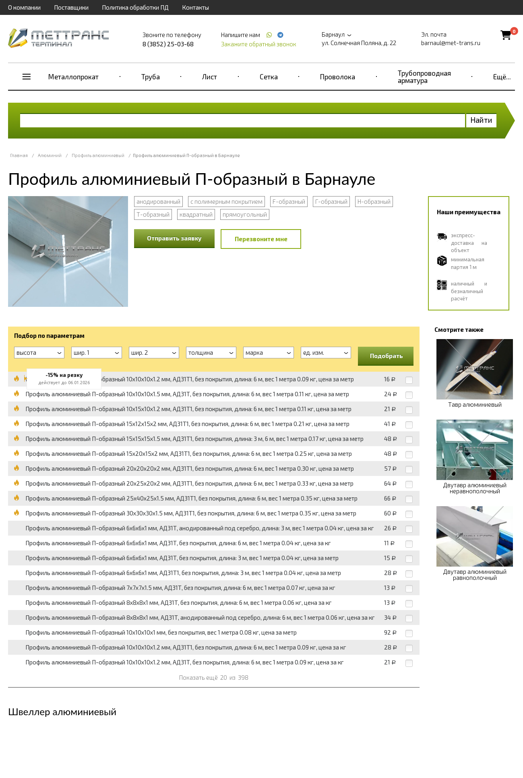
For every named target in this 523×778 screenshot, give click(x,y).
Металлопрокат (73, 76)
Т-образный (153, 214)
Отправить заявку (174, 238)
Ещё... (502, 76)
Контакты (195, 7)
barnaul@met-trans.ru (450, 42)
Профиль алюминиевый (98, 155)
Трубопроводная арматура (424, 76)
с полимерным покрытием (226, 201)
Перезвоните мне (261, 238)
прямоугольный (245, 214)
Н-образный (374, 201)
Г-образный (331, 201)
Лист (209, 76)
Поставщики (71, 7)
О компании (24, 7)
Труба (150, 76)
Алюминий (50, 155)
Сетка (269, 76)
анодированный (158, 201)
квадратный (196, 214)
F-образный (289, 201)
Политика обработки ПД (135, 7)
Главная (19, 155)
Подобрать (386, 355)
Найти (481, 119)
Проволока (337, 76)
